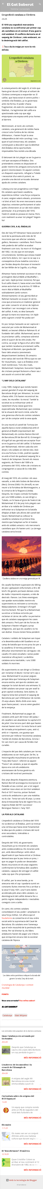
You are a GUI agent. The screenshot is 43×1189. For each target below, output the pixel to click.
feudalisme (7, 918)
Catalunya (7, 1015)
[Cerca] (40, 4)
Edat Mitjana (21, 1015)
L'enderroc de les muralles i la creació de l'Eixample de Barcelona (17, 1067)
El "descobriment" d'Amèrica (16, 1151)
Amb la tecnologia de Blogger (21, 1180)
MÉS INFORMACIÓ (32, 1057)
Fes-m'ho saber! (27, 1000)
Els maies (6, 1124)
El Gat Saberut (20, 4)
